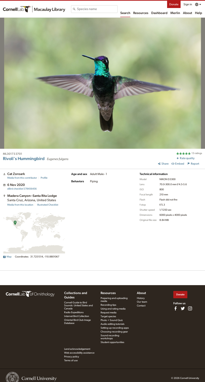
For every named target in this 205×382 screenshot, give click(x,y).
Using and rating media (113, 309)
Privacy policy (71, 356)
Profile (44, 178)
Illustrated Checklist (47, 205)
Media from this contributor (22, 178)
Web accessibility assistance (79, 353)
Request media (108, 312)
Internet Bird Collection (76, 316)
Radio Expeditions (74, 312)
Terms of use (71, 360)
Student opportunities (112, 342)
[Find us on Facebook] (175, 308)
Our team (142, 302)
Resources (140, 13)
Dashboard (159, 13)
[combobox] (97, 9)
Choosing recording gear (114, 331)
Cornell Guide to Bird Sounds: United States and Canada (78, 305)
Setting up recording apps (115, 328)
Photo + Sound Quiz (112, 320)
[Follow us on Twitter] (183, 308)
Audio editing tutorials (112, 324)
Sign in (187, 4)
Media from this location (20, 205)
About (187, 13)
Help (198, 13)
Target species (108, 316)
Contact (141, 305)
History (141, 298)
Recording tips (108, 305)
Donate (173, 4)
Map (7, 256)
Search (125, 13)
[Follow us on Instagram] (190, 308)
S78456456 (22, 189)
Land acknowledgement (77, 349)
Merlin (175, 13)
